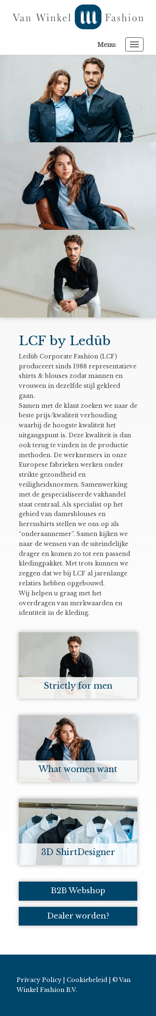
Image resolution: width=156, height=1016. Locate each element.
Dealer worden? (78, 916)
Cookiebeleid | (89, 980)
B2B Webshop (78, 890)
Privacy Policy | (41, 980)
